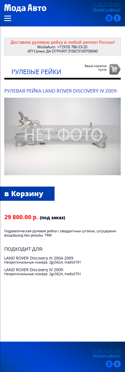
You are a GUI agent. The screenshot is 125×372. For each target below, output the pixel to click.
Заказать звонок (107, 9)
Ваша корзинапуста (96, 68)
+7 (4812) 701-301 (106, 4)
